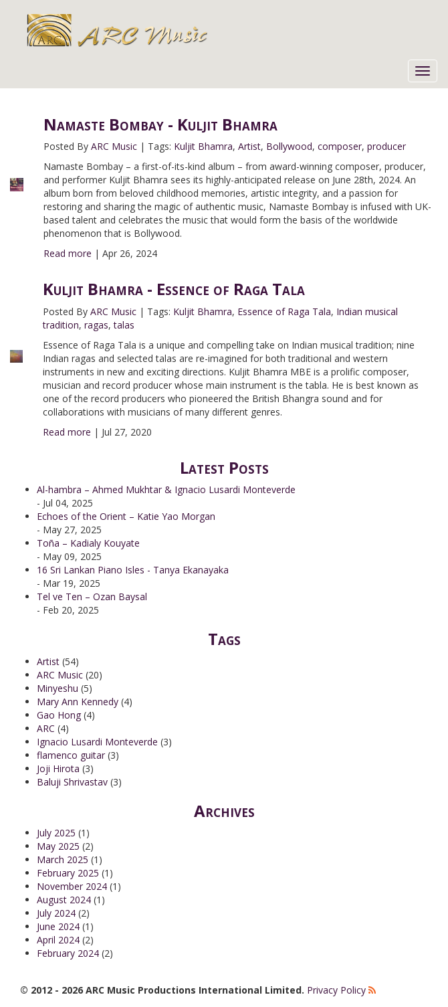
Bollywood (289, 146)
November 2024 (72, 886)
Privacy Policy (336, 990)
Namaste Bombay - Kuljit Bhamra (160, 124)
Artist (249, 146)
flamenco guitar (71, 755)
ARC (46, 728)
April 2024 (58, 939)
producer (386, 146)
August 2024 (64, 899)
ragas (96, 324)
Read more (67, 253)
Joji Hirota (58, 768)
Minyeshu (57, 688)
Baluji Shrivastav (72, 781)
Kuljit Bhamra (203, 146)
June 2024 (58, 926)
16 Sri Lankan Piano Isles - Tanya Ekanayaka (133, 569)
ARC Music (114, 146)
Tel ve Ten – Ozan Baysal (92, 596)
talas (124, 324)
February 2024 (68, 953)
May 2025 (58, 846)
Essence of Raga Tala (284, 311)
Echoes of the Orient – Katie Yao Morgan (126, 516)
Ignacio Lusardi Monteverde (97, 741)
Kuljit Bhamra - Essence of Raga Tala (174, 289)
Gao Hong (59, 715)
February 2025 (68, 872)
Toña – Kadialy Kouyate (88, 543)
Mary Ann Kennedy (77, 701)
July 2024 (56, 913)
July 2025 (56, 832)
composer (340, 146)
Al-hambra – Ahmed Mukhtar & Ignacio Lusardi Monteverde (166, 489)
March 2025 (62, 859)
